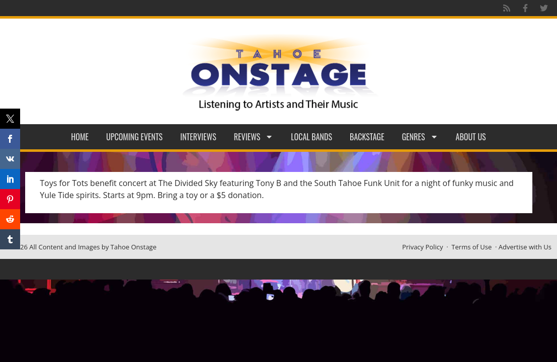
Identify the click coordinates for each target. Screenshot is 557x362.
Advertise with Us (525, 246)
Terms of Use (471, 246)
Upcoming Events (134, 137)
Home (80, 137)
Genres (420, 137)
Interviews (198, 137)
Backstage (367, 137)
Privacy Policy (422, 246)
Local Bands (311, 137)
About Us (471, 137)
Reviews (254, 137)
